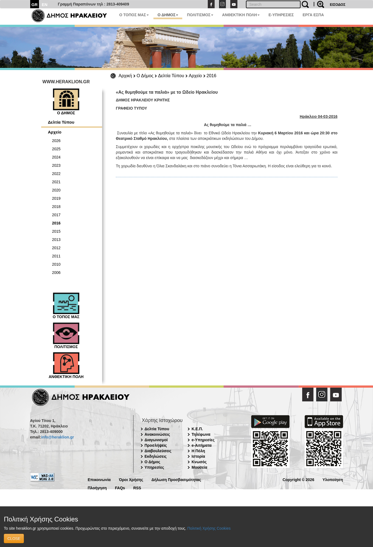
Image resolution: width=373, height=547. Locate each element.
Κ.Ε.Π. (197, 429)
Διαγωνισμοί (156, 440)
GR (35, 4)
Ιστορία (198, 456)
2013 (56, 239)
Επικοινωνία (99, 479)
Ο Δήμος (145, 75)
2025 (56, 149)
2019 (56, 198)
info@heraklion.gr (57, 437)
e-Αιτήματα (202, 445)
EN (44, 4)
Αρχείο (195, 75)
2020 (56, 190)
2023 (56, 165)
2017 (56, 215)
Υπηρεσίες (154, 467)
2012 (56, 248)
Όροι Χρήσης (131, 479)
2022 (56, 173)
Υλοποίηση (332, 479)
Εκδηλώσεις (156, 456)
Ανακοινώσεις (157, 434)
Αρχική (125, 75)
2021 (56, 182)
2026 (56, 140)
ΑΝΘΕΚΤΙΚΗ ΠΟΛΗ (241, 15)
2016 (212, 75)
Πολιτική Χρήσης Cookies (209, 528)
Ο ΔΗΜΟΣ (168, 15)
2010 (56, 264)
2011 (56, 256)
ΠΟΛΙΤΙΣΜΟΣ (200, 15)
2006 (56, 272)
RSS (137, 487)
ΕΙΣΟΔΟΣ (338, 4)
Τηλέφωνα (201, 434)
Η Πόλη (198, 451)
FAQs (120, 487)
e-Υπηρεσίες (203, 440)
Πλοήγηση (97, 487)
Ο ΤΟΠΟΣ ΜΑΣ (134, 15)
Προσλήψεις (156, 445)
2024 (56, 157)
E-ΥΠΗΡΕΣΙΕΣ (281, 15)
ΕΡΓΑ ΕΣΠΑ (313, 15)
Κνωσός (199, 462)
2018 (56, 206)
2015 (56, 231)
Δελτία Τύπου (171, 75)
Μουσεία (199, 467)
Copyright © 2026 (298, 479)
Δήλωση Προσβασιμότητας (176, 479)
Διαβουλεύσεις (158, 451)
